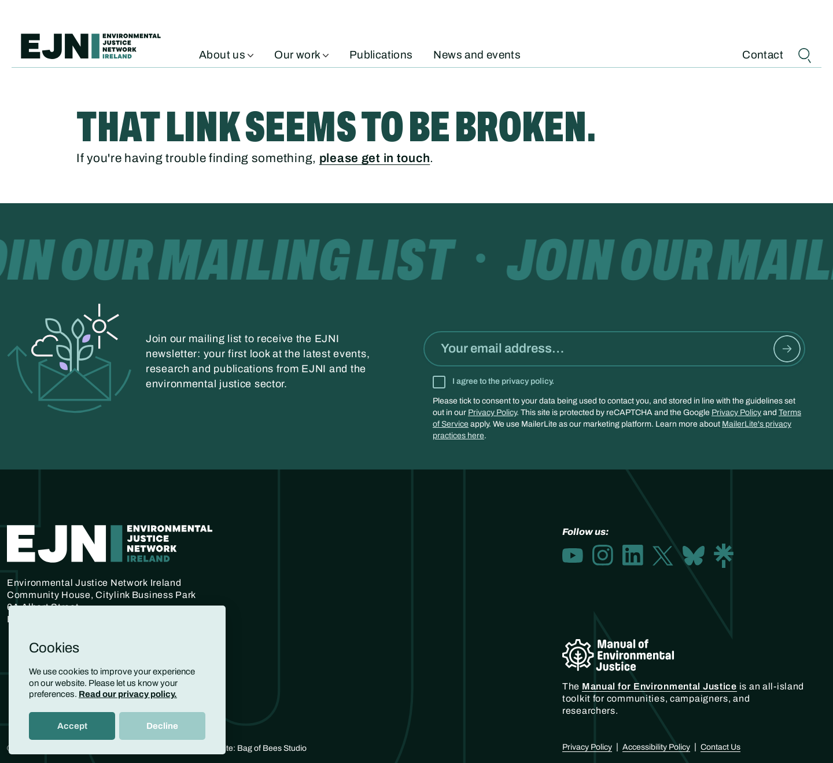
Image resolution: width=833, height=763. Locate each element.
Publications (381, 54)
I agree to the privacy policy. (503, 381)
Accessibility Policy (656, 747)
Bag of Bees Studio (272, 748)
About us (226, 54)
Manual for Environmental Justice (659, 686)
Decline (162, 726)
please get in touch (374, 158)
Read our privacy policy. (128, 694)
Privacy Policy (492, 412)
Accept (72, 726)
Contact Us (720, 747)
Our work (301, 54)
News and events (477, 54)
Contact (762, 54)
